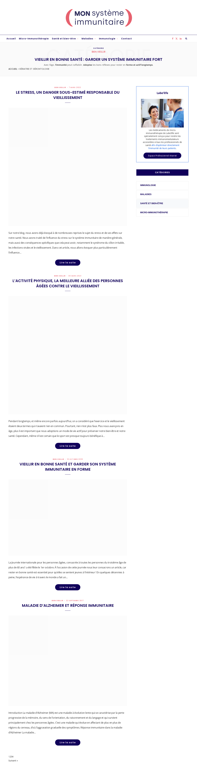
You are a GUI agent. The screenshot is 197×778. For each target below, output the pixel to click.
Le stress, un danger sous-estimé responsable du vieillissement (68, 95)
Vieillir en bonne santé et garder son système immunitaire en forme (68, 466)
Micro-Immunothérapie (34, 38)
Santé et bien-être (64, 38)
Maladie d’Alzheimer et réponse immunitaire (68, 605)
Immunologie (107, 38)
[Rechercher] (186, 38)
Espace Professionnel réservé (162, 155)
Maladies (87, 38)
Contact (126, 38)
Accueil (11, 38)
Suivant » (13, 760)
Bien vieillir (60, 87)
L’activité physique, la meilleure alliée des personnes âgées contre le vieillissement (67, 283)
